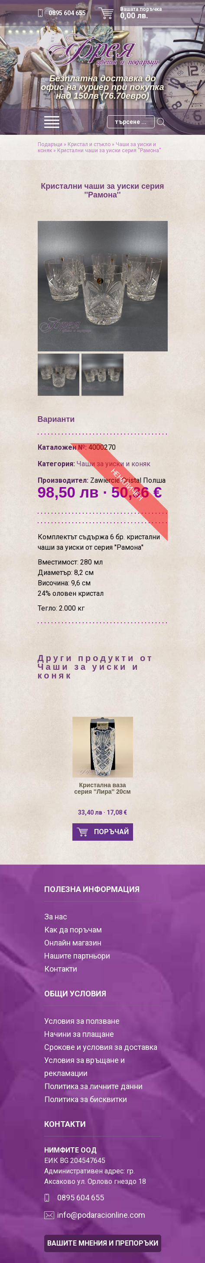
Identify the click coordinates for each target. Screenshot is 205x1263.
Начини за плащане (79, 1034)
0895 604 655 (67, 13)
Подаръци (50, 144)
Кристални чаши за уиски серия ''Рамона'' (109, 150)
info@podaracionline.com (101, 1215)
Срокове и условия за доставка (100, 1047)
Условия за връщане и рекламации (84, 1067)
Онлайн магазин (72, 942)
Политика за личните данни (93, 1086)
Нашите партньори (77, 955)
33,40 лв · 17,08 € (102, 812)
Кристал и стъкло (89, 144)
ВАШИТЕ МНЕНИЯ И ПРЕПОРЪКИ (102, 1243)
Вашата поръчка (144, 13)
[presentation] (52, 282)
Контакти (60, 968)
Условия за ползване (82, 1021)
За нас (55, 916)
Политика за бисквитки (85, 1099)
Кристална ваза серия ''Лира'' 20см (102, 788)
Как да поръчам (73, 929)
